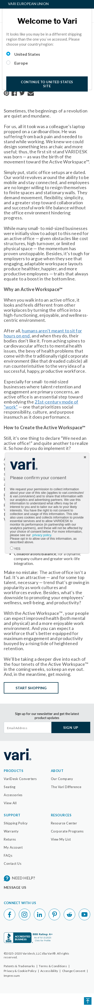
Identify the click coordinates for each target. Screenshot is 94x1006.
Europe (21, 63)
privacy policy (41, 535)
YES (17, 549)
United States (27, 54)
